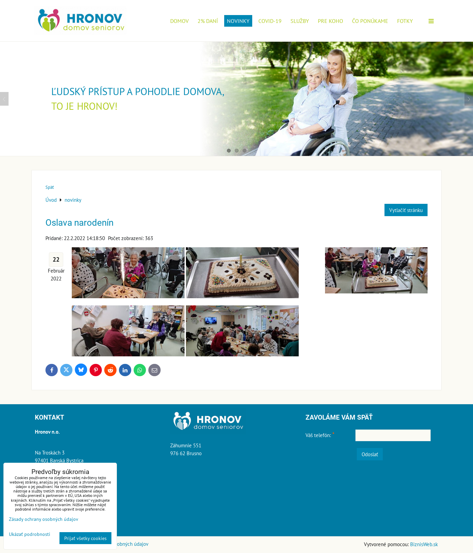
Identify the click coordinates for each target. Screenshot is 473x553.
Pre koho (330, 20)
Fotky (405, 20)
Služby (299, 20)
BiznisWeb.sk (424, 544)
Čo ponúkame (370, 20)
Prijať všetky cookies (85, 538)
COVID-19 (270, 20)
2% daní (208, 20)
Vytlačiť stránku (406, 210)
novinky (238, 20)
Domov (179, 20)
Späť (49, 187)
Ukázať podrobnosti (29, 534)
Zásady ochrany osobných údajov (43, 519)
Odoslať (370, 454)
